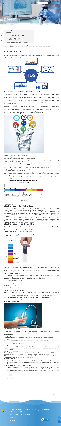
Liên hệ (34, 2)
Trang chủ (14, 2)
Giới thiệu (20, 2)
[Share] (2, 43)
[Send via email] (2, 41)
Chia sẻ (6, 378)
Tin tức (29, 2)
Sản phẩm (25, 2)
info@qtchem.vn (15, 415)
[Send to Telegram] (2, 38)
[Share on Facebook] (2, 33)
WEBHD (44, 424)
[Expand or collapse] (33, 30)
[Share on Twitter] (2, 35)
